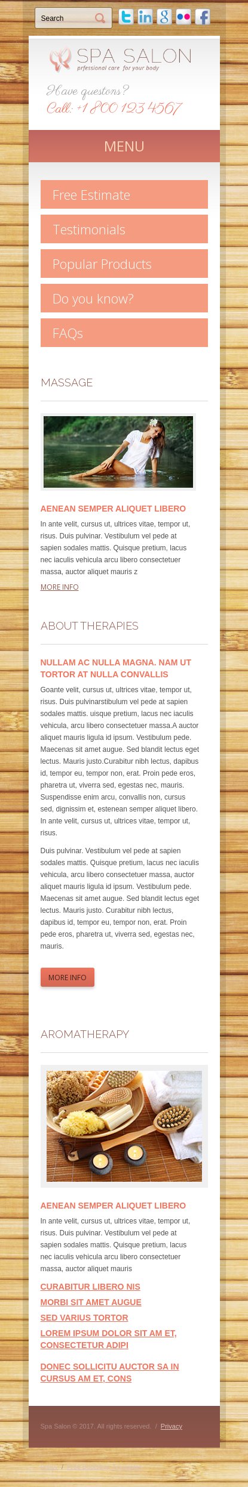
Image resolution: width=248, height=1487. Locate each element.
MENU (124, 146)
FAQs (68, 333)
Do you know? (93, 298)
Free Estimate (91, 194)
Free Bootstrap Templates (104, 1466)
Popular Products (102, 263)
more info (60, 587)
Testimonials (89, 229)
